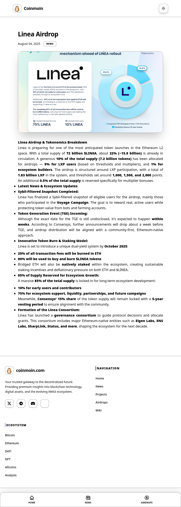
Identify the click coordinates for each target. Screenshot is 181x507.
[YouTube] (45, 403)
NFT (8, 459)
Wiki (99, 410)
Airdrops (102, 402)
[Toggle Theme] (163, 8)
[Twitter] (9, 403)
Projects (101, 394)
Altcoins (10, 467)
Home (100, 378)
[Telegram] (21, 403)
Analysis (11, 475)
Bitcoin (10, 435)
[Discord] (33, 403)
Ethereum (12, 443)
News (99, 386)
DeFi (8, 451)
